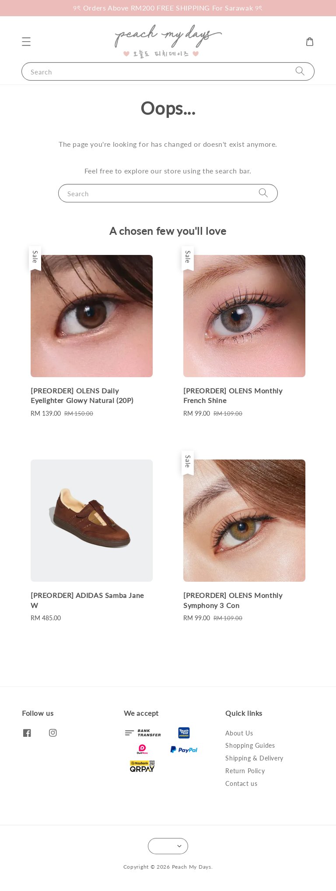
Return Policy (245, 770)
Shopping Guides (250, 745)
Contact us (241, 783)
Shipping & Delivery (254, 758)
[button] (26, 41)
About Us (239, 733)
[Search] (300, 71)
